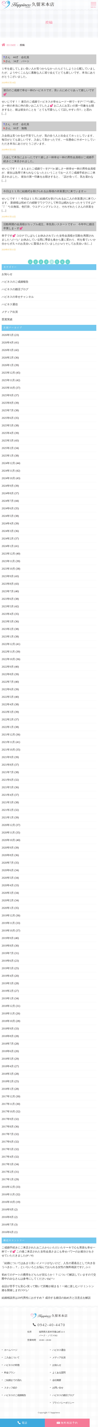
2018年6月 (8, 1051)
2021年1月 (8, 817)
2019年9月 (8, 938)
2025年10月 (8, 387)
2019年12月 (8, 915)
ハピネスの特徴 (11, 1365)
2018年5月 (8, 1058)
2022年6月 (8, 689)
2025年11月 (8, 380)
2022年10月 (8, 659)
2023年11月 (8, 561)
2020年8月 (8, 855)
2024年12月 (8, 463)
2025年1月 (8, 455)
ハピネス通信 (10, 304)
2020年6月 (8, 870)
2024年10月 (8, 478)
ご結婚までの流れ (13, 1380)
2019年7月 (8, 953)
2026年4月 (8, 342)
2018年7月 (8, 1043)
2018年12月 (8, 1005)
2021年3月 (8, 802)
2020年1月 (8, 907)
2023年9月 (8, 576)
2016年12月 (8, 1186)
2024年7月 (8, 500)
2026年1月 (8, 365)
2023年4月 (8, 613)
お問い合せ (57, 1387)
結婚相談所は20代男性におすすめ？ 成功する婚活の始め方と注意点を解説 (46, 1297)
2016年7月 (8, 1224)
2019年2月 (8, 990)
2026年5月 (8, 335)
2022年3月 (8, 711)
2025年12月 (8, 372)
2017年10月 (8, 1111)
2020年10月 (8, 840)
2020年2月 (8, 900)
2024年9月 (8, 485)
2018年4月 (8, 1066)
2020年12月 (8, 825)
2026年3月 (8, 350)
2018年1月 (8, 1088)
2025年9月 (8, 395)
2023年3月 (8, 621)
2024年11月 (8, 470)
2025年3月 (8, 440)
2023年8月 (8, 583)
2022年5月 (8, 696)
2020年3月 (8, 892)
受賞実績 (7, 319)
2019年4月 (8, 975)
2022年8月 (8, 674)
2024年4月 (8, 523)
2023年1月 (8, 636)
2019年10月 (8, 930)
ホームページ (10, 1350)
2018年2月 (8, 1081)
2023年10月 (8, 568)
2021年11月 (8, 742)
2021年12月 (8, 734)
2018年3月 (8, 1073)
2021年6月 (8, 779)
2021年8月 (8, 764)
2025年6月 (8, 417)
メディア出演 (10, 311)
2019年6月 (8, 960)
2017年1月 (8, 1179)
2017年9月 (8, 1119)
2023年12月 (8, 553)
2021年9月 (8, 757)
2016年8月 (8, 1217)
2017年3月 (8, 1164)
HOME (11, 45)
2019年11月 (8, 923)
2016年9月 (8, 1209)
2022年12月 (8, 644)
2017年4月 (8, 1156)
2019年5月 (8, 968)
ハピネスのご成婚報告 (15, 281)
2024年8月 (8, 493)
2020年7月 (8, 862)
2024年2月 (8, 538)
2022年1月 (8, 727)
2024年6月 (8, 508)
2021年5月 (8, 787)
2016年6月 (8, 1232)
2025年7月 (8, 410)
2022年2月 (8, 719)
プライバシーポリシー (63, 1403)
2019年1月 (8, 998)
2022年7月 (8, 681)
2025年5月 (8, 425)
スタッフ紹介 (10, 1387)
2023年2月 (8, 629)
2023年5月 (8, 606)
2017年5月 (8, 1149)
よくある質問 (58, 1372)
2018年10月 (8, 1021)
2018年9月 (8, 1028)
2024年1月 (8, 546)
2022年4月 (8, 704)
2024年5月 (8, 515)
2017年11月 (8, 1103)
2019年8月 (8, 945)
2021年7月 (8, 772)
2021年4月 (8, 794)
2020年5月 (8, 877)
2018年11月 (8, 1013)
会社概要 (56, 1380)
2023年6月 (8, 598)
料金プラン (9, 1372)
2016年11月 (8, 1194)
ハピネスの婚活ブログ (15, 289)
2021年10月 (8, 749)
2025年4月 (8, 433)
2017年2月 (8, 1171)
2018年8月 (8, 1036)
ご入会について (11, 1357)
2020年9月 (8, 847)
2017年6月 (8, 1141)
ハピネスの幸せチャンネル (18, 296)
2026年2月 (8, 357)
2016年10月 (8, 1202)
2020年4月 (8, 885)
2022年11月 (8, 651)
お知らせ (7, 274)
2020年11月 (8, 832)
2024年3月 (8, 531)
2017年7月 (8, 1134)
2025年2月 (8, 448)
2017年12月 (8, 1096)
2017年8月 (8, 1126)
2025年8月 (8, 402)
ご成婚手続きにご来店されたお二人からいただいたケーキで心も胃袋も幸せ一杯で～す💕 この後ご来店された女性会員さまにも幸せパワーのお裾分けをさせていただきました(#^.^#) (48, 1251)
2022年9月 (8, 666)
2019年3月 (8, 983)
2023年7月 (8, 591)
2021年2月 (8, 809)
